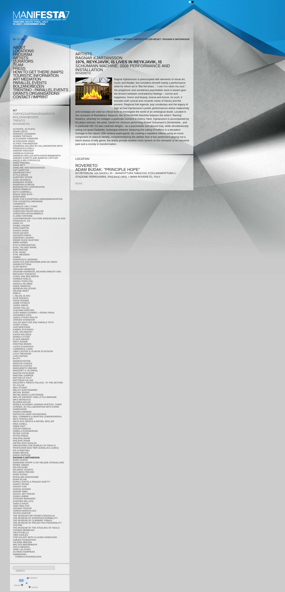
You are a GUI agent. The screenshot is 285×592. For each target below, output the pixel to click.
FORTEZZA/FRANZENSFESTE (34, 113)
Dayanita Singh (22, 235)
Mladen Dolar (22, 402)
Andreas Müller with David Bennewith (37, 155)
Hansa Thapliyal (23, 281)
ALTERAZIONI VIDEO (24, 141)
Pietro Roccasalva (25, 443)
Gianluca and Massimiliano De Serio (35, 262)
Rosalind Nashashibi (25, 477)
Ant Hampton (21, 170)
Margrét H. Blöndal (25, 370)
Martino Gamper (23, 375)
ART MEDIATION (27, 79)
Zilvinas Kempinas (24, 552)
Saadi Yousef (21, 484)
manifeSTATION (22, 361)
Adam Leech (20, 131)
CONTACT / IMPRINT (30, 97)
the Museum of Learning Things (32, 520)
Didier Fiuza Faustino (26, 240)
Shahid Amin (20, 491)
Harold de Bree (23, 284)
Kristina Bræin (22, 344)
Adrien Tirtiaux (22, 136)
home (117, 39)
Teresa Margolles (24, 511)
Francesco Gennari (25, 259)
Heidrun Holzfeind (24, 288)
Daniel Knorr (21, 225)
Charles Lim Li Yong (25, 206)
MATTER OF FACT (22, 378)
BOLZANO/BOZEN (25, 117)
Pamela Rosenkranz (25, 431)
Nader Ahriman (22, 412)
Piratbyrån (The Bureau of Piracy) (34, 445)
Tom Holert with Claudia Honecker (35, 537)
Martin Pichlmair (23, 373)
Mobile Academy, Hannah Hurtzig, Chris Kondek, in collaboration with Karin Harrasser (37, 406)
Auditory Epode (22, 177)
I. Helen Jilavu (21, 296)
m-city (16, 358)
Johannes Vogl (22, 315)
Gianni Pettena (22, 264)
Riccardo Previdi (23, 472)
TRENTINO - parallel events (40, 90)
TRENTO (19, 120)
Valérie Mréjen (22, 542)
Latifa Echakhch (23, 346)
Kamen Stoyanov (23, 329)
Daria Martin (21, 228)
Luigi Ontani (20, 356)
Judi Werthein (21, 327)
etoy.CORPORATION (24, 245)
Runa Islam (20, 479)
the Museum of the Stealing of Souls (36, 528)
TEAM (18, 65)
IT (19, 39)
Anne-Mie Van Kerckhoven (29, 168)
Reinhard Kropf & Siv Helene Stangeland (38, 462)
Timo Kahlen (20, 535)
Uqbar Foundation (24, 540)
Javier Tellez (21, 308)
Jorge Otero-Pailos (25, 317)
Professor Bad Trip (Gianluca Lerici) (36, 448)
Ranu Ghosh (20, 460)
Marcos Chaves (22, 363)
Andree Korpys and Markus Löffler (35, 158)
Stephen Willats (23, 501)
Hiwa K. (17, 293)
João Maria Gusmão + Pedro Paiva (33, 312)
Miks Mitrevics (22, 399)
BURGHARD (19, 196)
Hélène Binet (21, 291)
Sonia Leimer (21, 496)
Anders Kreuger (23, 150)
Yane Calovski (22, 549)
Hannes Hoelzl (22, 279)
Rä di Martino (21, 450)
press (19, 68)
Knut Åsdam (20, 341)
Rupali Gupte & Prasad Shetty (31, 482)
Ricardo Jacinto (23, 469)
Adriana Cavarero (24, 134)
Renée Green (21, 465)
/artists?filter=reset (147, 39)
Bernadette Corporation (29, 187)
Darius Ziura (21, 230)
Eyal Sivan (19, 252)
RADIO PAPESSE (22, 455)
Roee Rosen (20, 474)
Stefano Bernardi (24, 498)
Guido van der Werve (26, 276)
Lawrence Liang (23, 349)
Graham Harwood (24, 269)
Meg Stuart (20, 387)
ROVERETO (21, 123)
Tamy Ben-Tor (21, 506)
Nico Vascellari (23, 419)
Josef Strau (20, 325)
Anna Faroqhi (21, 163)
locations (23, 51)
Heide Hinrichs (22, 286)
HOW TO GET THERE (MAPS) (38, 72)
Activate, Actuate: (24, 129)
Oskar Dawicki (22, 428)
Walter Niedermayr (25, 544)
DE (14, 39)
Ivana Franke (21, 300)
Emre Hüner (20, 242)
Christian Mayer (23, 209)
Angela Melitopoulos (26, 160)
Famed (17, 257)
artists (20, 57)
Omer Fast (19, 426)
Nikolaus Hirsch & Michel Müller (33, 421)
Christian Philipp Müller (28, 211)
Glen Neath (20, 266)
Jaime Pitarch (21, 303)
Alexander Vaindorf (25, 138)
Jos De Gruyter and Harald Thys (33, 322)
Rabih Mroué (21, 453)
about (19, 47)
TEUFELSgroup (22, 513)
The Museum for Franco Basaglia (34, 515)
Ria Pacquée (20, 467)
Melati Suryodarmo (25, 390)
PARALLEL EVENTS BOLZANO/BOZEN (30, 84)
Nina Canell (20, 424)
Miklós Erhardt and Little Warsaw (35, 397)
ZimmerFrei (19, 554)
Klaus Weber (21, 339)
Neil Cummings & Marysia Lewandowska (37, 416)
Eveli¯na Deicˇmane (24, 247)
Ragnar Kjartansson (26, 457)
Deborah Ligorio (23, 238)
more (79, 183)
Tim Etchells (21, 532)
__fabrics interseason (27, 557)
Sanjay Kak (20, 486)
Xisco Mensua (21, 547)
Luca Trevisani (22, 354)
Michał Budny (21, 392)
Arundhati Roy (22, 172)
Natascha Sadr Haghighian (29, 414)
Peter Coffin (21, 433)
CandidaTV (19, 204)
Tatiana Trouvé (22, 508)
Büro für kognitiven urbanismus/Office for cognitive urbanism (38, 200)
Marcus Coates (22, 366)
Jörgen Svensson (24, 320)
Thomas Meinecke (24, 530)
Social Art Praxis (24, 494)
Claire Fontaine (23, 216)
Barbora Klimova (24, 184)
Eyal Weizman (21, 254)
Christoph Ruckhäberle (28, 213)
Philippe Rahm (21, 438)
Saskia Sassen (22, 489)
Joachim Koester (23, 310)
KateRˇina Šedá (22, 334)
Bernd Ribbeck (22, 189)
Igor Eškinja (21, 298)
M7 (15, 110)
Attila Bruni (20, 175)
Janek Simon (20, 305)
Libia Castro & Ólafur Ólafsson (33, 351)
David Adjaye (21, 233)
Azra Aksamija (22, 180)
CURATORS (23, 61)
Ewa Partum (20, 250)
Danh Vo (18, 223)
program (22, 54)
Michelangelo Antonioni (28, 395)
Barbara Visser (23, 182)
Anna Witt (19, 165)
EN (22, 39)
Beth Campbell (22, 192)
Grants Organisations (36, 93)
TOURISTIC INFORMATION (36, 75)
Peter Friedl (21, 436)
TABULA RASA (20, 503)
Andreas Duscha (23, 153)
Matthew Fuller (23, 380)
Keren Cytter (21, 337)
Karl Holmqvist (23, 332)
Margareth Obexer (25, 368)
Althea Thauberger (25, 143)
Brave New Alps (22, 194)
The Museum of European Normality (35, 518)
